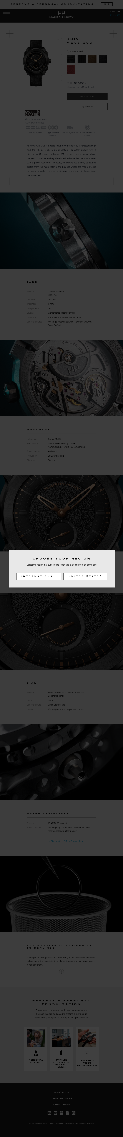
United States (85, 576)
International (38, 576)
